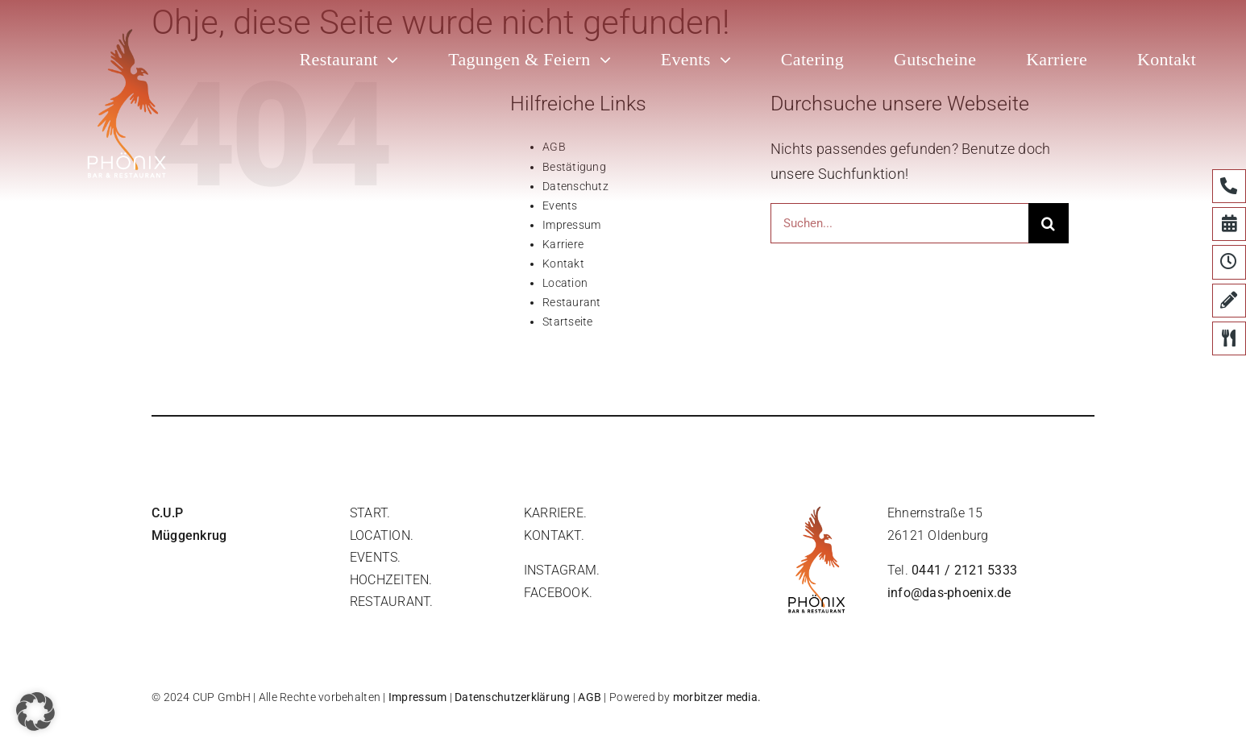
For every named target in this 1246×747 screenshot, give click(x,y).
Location (565, 282)
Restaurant (571, 302)
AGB (589, 697)
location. (381, 535)
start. (370, 513)
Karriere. (555, 513)
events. (375, 557)
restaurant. (392, 601)
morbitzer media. (717, 697)
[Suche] (1048, 223)
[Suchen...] (899, 223)
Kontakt (563, 263)
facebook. (558, 592)
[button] (35, 711)
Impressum (571, 224)
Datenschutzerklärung (512, 697)
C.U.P (167, 513)
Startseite (567, 321)
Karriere (563, 244)
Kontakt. (554, 535)
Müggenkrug (189, 535)
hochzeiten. (391, 579)
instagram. (562, 570)
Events (560, 205)
